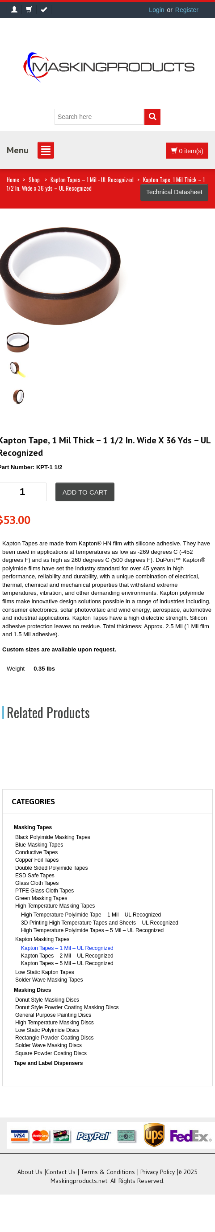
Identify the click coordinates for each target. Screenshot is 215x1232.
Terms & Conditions (108, 1172)
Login (156, 9)
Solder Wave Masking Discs (48, 1045)
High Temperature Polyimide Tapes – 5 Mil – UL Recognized (92, 930)
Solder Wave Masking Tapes (49, 980)
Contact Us (61, 1172)
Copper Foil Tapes (37, 860)
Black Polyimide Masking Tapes (52, 837)
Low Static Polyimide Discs (47, 1030)
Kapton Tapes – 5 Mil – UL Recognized (67, 963)
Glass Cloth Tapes (37, 883)
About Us (29, 1172)
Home (13, 179)
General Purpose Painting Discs (53, 1015)
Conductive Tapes (36, 852)
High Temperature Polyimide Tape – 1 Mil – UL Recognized (91, 915)
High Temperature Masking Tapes (55, 906)
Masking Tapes (33, 827)
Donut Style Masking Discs (47, 1000)
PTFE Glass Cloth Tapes (44, 891)
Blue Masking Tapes (39, 845)
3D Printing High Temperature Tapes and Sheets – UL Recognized (99, 923)
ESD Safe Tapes (35, 875)
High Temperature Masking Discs (54, 1022)
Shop (34, 179)
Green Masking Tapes (41, 898)
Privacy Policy (157, 1172)
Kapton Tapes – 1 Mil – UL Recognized (67, 948)
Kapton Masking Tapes (42, 939)
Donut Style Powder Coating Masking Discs (66, 1007)
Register (186, 9)
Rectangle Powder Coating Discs (54, 1038)
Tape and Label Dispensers (48, 1063)
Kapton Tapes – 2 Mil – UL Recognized (67, 956)
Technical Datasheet (174, 192)
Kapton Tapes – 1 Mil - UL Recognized (92, 179)
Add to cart (85, 492)
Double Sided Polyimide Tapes (51, 868)
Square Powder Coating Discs (51, 1053)
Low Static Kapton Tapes (44, 972)
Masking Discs (32, 990)
